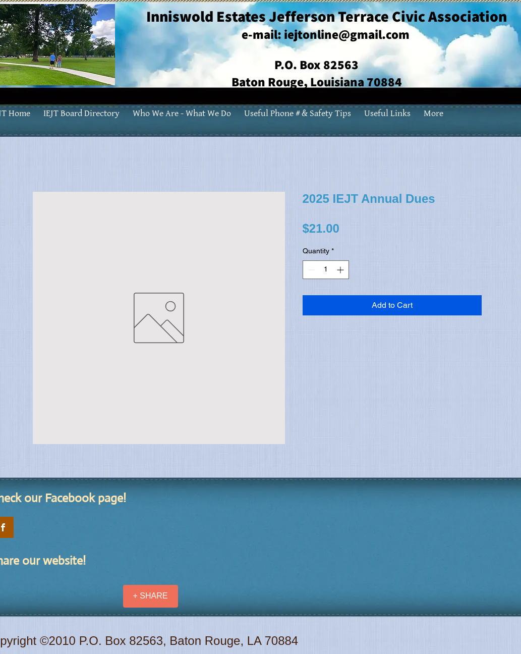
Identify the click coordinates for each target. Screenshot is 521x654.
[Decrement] (310, 270)
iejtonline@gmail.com (347, 34)
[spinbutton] (326, 270)
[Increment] (341, 270)
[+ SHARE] (150, 596)
